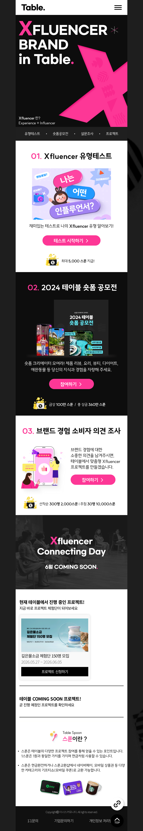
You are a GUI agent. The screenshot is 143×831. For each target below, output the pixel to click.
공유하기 (117, 803)
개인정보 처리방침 (102, 820)
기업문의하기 (63, 820)
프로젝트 (111, 134)
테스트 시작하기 (71, 240)
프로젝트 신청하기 (55, 671)
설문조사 (85, 134)
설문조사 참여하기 (93, 479)
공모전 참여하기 (71, 383)
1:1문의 (32, 820)
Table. (33, 7)
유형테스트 (32, 134)
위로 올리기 (117, 820)
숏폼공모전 (58, 134)
